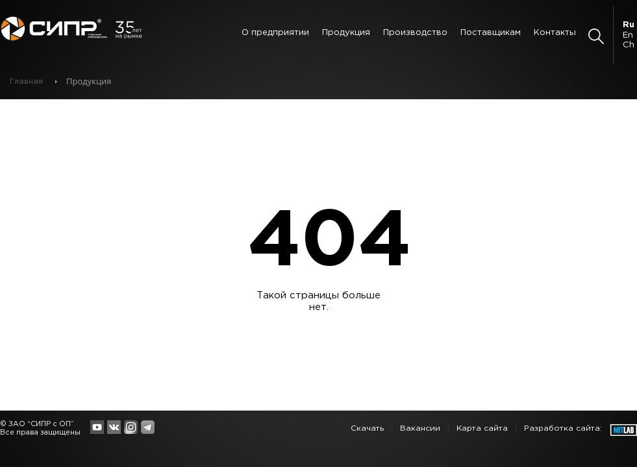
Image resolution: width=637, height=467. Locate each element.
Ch (628, 45)
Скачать (367, 428)
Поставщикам (490, 32)
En (628, 35)
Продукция (346, 32)
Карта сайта (482, 428)
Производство (415, 32)
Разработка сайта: (563, 428)
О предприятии (275, 32)
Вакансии (420, 428)
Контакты (555, 32)
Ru (628, 25)
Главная (26, 81)
